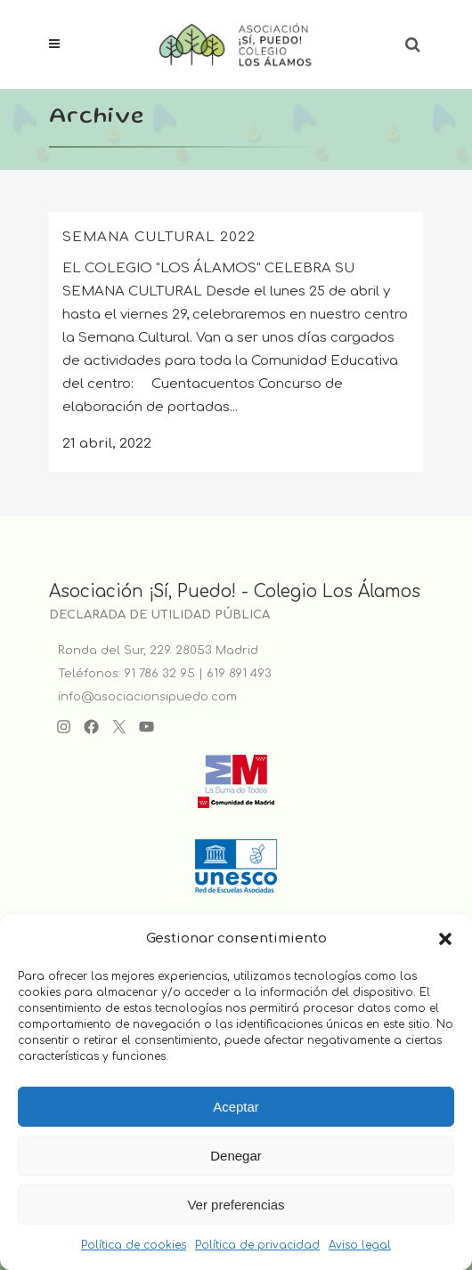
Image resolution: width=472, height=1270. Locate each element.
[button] (445, 939)
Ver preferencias (235, 1204)
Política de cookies (133, 1245)
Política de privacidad (257, 1245)
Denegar (236, 1155)
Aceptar (236, 1106)
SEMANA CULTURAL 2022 (159, 237)
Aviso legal (360, 1245)
